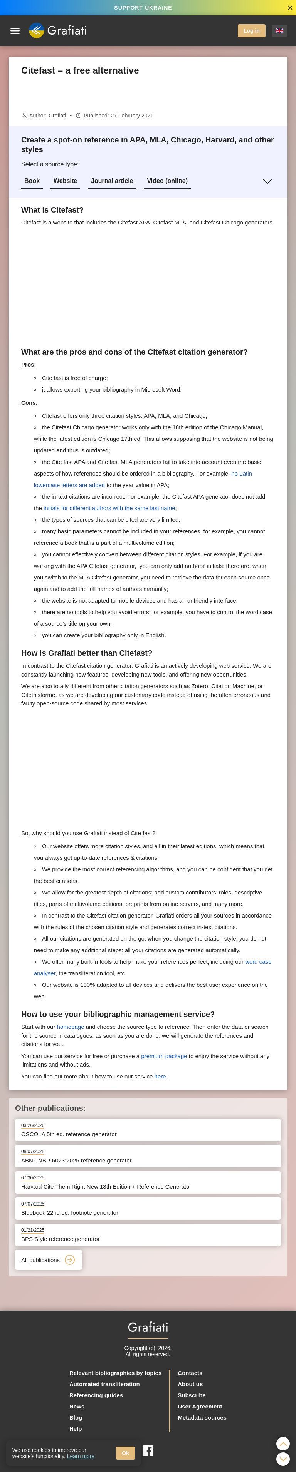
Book (32, 181)
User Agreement (200, 1406)
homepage (70, 1026)
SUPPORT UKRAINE (143, 8)
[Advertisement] (148, 93)
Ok (125, 1453)
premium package (164, 1056)
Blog (75, 1417)
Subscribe (192, 1395)
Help (75, 1428)
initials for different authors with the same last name (109, 508)
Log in (252, 31)
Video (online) (167, 181)
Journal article (112, 181)
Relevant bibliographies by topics (115, 1373)
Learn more (81, 1456)
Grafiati (57, 115)
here (160, 1076)
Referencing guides (96, 1395)
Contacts (190, 1373)
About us (190, 1384)
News (76, 1406)
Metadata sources (202, 1417)
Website (65, 181)
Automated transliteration (104, 1384)
